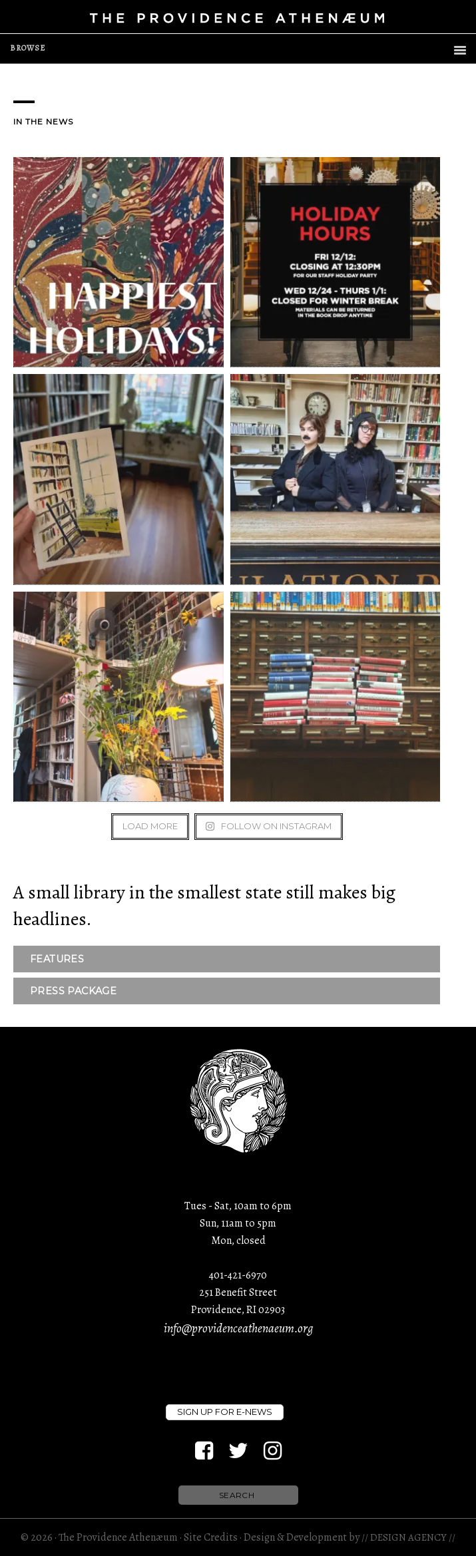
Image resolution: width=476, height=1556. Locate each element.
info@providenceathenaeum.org (238, 1328)
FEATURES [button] (57, 959)
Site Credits (211, 1537)
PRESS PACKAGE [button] (73, 991)
